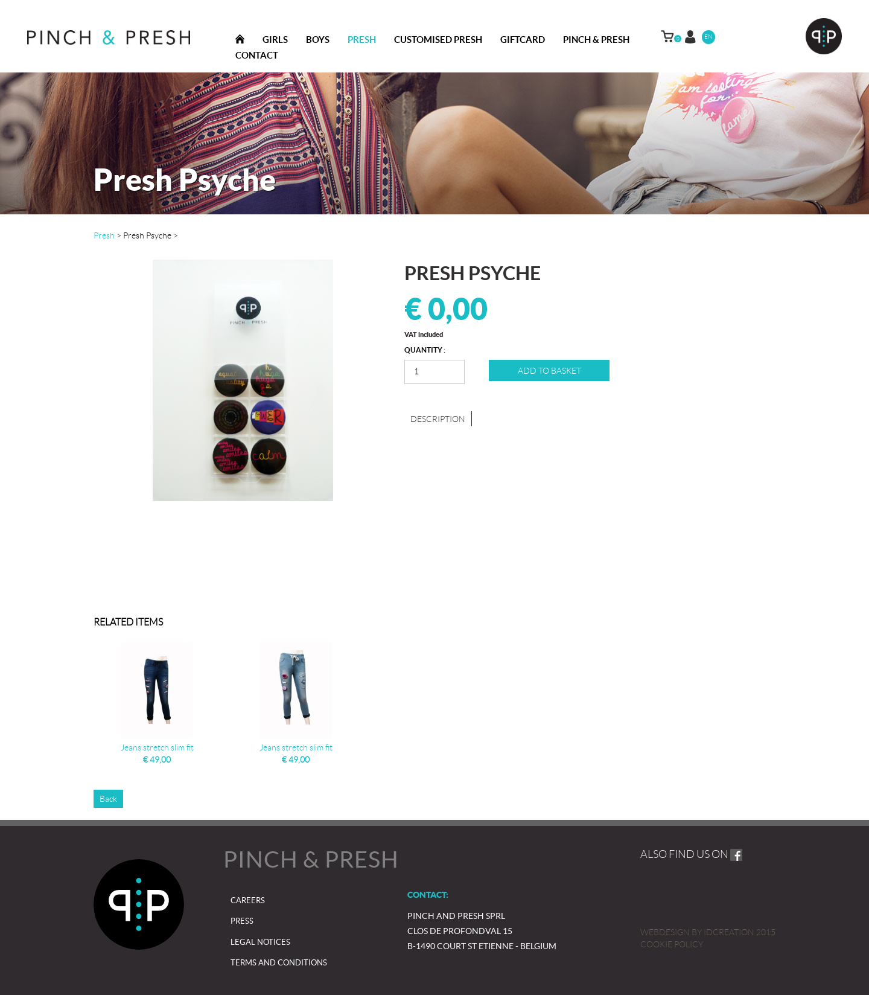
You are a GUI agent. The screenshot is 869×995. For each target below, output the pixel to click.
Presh (362, 39)
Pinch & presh (596, 39)
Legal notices (260, 942)
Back (108, 799)
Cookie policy (671, 944)
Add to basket (549, 371)
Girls (275, 39)
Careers (248, 900)
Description (437, 419)
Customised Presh (438, 39)
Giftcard (522, 39)
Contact (256, 55)
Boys (317, 39)
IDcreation (697, 932)
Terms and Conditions (279, 962)
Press (242, 921)
